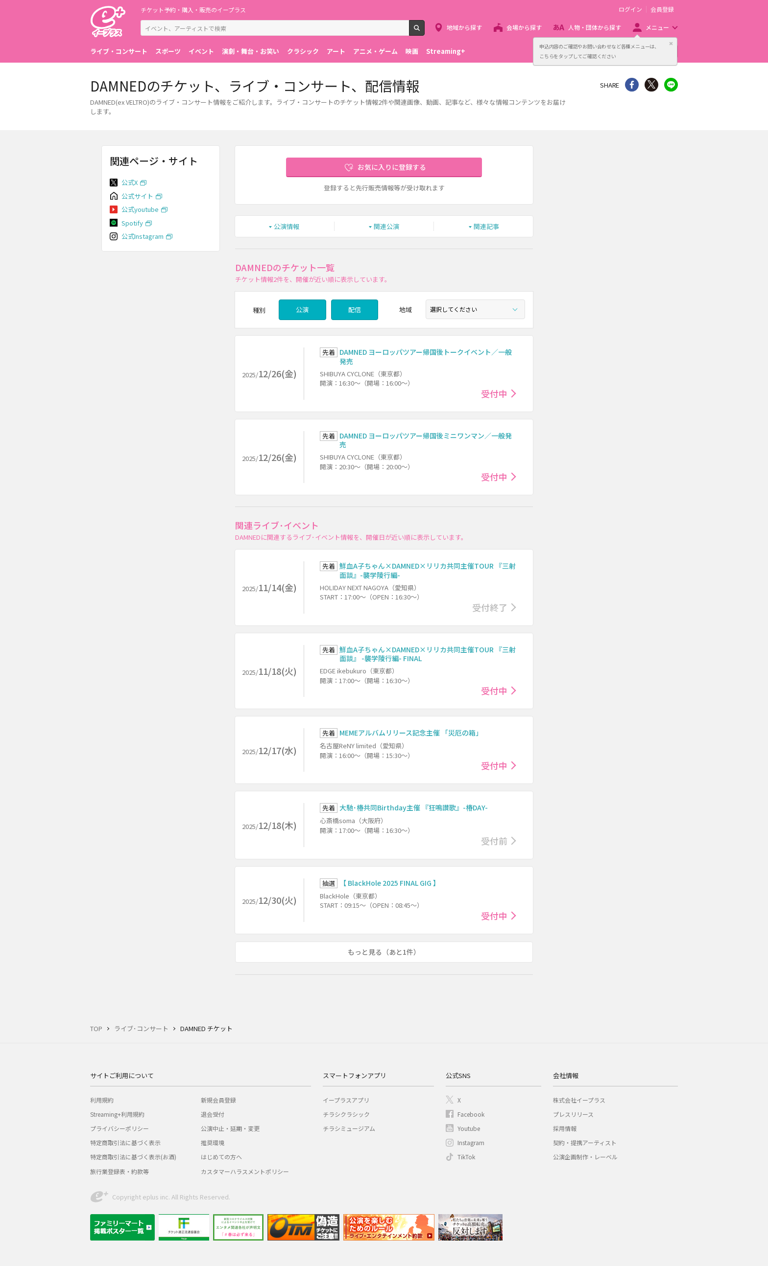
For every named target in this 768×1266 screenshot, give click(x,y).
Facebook (470, 1114)
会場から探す (524, 27)
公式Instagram (142, 236)
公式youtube (140, 209)
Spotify (132, 223)
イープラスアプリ (346, 1100)
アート (336, 51)
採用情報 (564, 1128)
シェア (632, 85)
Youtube (468, 1128)
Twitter (651, 85)
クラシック (303, 51)
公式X (129, 182)
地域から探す (464, 27)
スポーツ (168, 51)
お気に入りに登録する (392, 167)
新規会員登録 (218, 1100)
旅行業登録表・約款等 (119, 1171)
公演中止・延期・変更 (230, 1128)
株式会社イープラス (579, 1100)
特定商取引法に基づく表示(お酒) (133, 1156)
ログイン (630, 9)
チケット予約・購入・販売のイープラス (193, 9)
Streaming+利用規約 (117, 1114)
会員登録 (662, 9)
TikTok (466, 1156)
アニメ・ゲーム (375, 51)
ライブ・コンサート (118, 51)
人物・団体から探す (594, 27)
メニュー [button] (657, 27)
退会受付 (212, 1114)
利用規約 (102, 1100)
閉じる (671, 43)
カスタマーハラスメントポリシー (245, 1171)
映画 (412, 51)
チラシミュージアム (349, 1128)
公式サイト (137, 196)
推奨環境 (212, 1142)
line (671, 85)
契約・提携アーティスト (585, 1142)
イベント (201, 51)
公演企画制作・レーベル (585, 1156)
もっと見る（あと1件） (384, 952)
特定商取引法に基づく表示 (125, 1142)
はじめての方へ (221, 1156)
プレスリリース (573, 1114)
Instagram (470, 1142)
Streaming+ (445, 51)
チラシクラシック (346, 1114)
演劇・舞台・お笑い (250, 51)
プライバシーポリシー (119, 1128)
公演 (302, 309)
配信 (354, 309)
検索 (424, 32)
